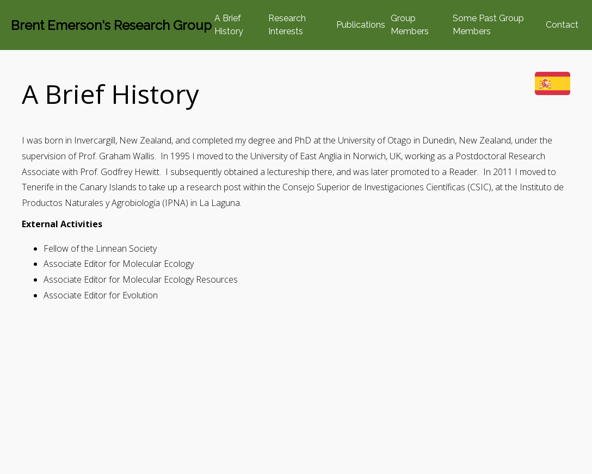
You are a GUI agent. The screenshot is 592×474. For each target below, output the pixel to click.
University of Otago (374, 140)
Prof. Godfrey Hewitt (119, 172)
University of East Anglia (296, 156)
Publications (360, 25)
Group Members (410, 24)
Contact (562, 25)
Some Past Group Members (488, 24)
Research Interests (287, 24)
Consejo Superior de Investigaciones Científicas (373, 187)
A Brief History (228, 24)
